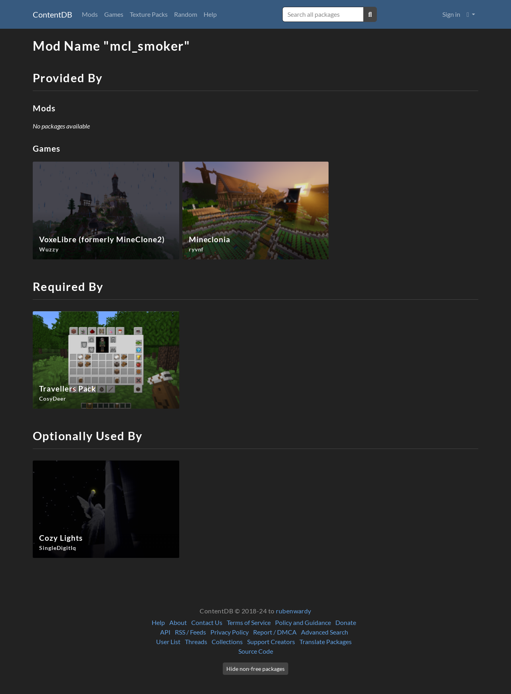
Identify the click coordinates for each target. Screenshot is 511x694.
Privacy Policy (229, 632)
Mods (90, 14)
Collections (227, 641)
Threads (196, 641)
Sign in (451, 14)
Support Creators (271, 641)
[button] (470, 14)
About (178, 622)
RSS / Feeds (190, 632)
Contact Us (206, 622)
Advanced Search (324, 632)
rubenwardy (293, 611)
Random (185, 14)
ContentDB (52, 14)
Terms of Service (249, 622)
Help (210, 14)
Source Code (255, 651)
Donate (345, 622)
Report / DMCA (275, 632)
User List (168, 641)
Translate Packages (325, 641)
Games (113, 14)
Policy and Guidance (303, 622)
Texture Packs (149, 14)
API (165, 632)
